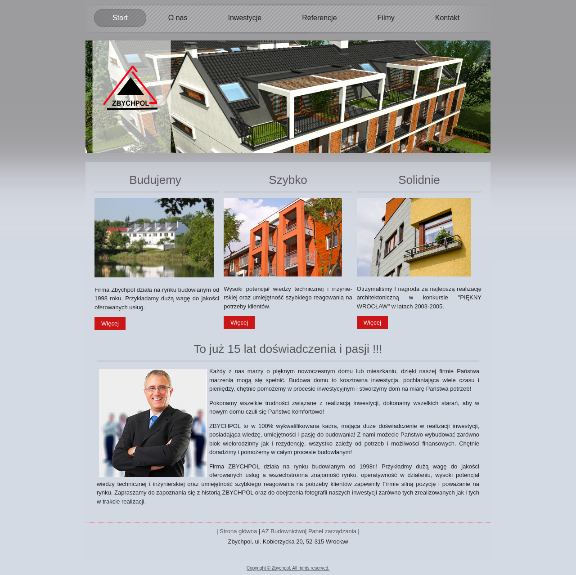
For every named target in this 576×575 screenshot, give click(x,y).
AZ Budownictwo (283, 531)
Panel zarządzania (332, 531)
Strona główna (238, 531)
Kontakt (447, 18)
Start (120, 18)
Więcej (110, 323)
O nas (178, 18)
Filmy (386, 18)
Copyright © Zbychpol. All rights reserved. (288, 568)
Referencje (319, 18)
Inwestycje (244, 18)
